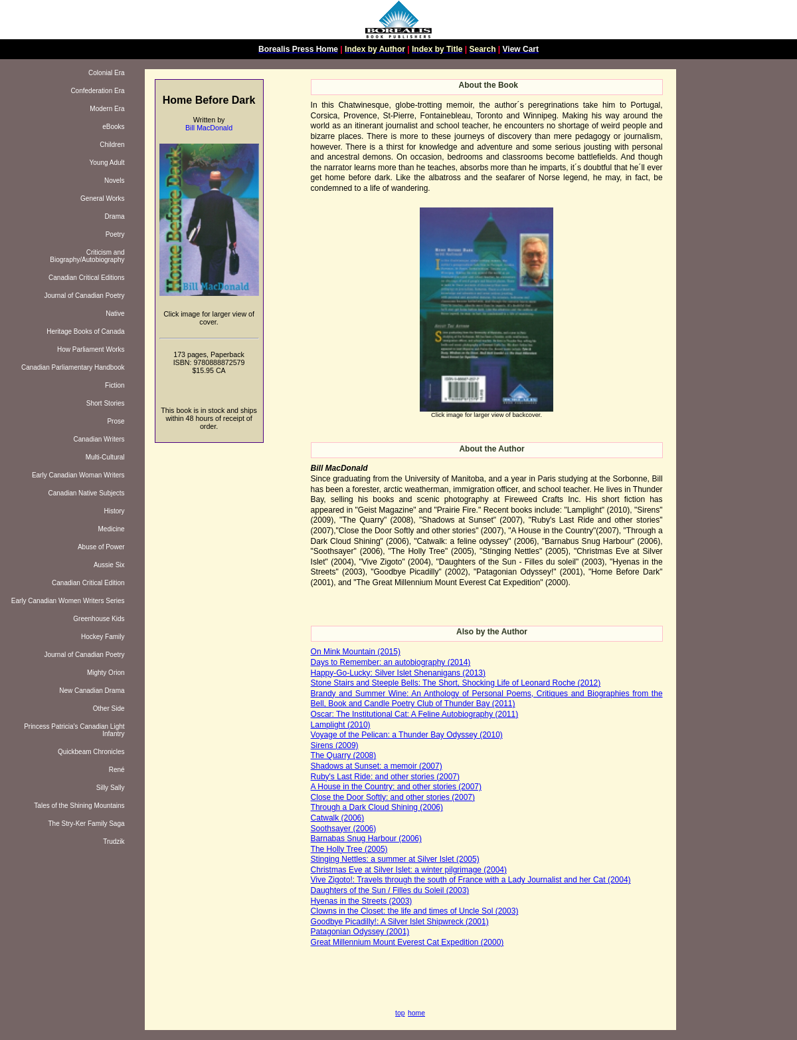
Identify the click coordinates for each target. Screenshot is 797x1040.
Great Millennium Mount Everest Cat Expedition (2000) (407, 942)
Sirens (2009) (335, 745)
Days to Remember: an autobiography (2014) (391, 662)
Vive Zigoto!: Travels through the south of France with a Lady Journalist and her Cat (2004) (471, 879)
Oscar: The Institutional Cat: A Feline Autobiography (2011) (415, 714)
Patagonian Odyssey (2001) (360, 931)
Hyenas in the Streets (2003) (361, 901)
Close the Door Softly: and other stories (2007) (393, 797)
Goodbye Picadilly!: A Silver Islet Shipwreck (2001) (400, 921)
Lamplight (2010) (341, 724)
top (399, 1013)
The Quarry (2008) (344, 755)
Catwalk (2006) (338, 818)
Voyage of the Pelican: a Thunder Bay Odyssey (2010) (407, 734)
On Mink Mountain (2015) (355, 651)
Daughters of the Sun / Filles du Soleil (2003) (390, 890)
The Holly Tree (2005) (349, 849)
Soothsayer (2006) (344, 828)
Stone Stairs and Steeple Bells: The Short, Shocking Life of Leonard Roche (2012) (456, 683)
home (416, 1013)
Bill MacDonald (208, 128)
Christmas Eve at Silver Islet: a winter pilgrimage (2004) (409, 869)
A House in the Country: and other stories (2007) (396, 786)
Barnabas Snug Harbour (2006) (366, 838)
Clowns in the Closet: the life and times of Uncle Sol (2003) (415, 911)
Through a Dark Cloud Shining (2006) (377, 807)
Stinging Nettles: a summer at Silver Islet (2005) (395, 859)
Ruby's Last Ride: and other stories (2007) (385, 776)
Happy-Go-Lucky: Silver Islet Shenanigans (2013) (398, 673)
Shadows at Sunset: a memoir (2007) (376, 766)
